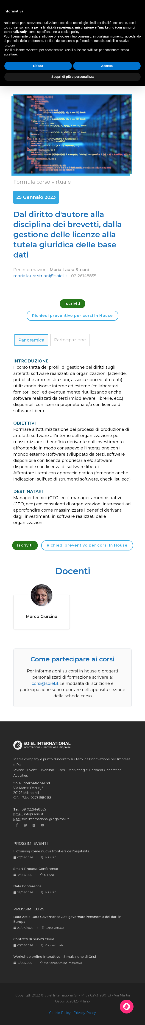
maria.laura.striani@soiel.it (40, 275)
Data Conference (27, 886)
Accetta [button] (107, 66)
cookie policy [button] (70, 32)
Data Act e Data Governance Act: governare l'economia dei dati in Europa (67, 919)
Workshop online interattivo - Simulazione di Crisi (54, 957)
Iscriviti (72, 303)
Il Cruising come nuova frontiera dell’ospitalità (51, 851)
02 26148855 (83, 275)
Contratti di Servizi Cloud (33, 939)
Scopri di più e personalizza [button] (72, 76)
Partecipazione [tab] (70, 339)
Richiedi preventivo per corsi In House (72, 315)
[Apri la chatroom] (127, 1006)
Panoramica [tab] (31, 340)
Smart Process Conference (35, 869)
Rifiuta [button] (38, 66)
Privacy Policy (85, 1013)
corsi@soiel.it (45, 683)
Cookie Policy (60, 1013)
